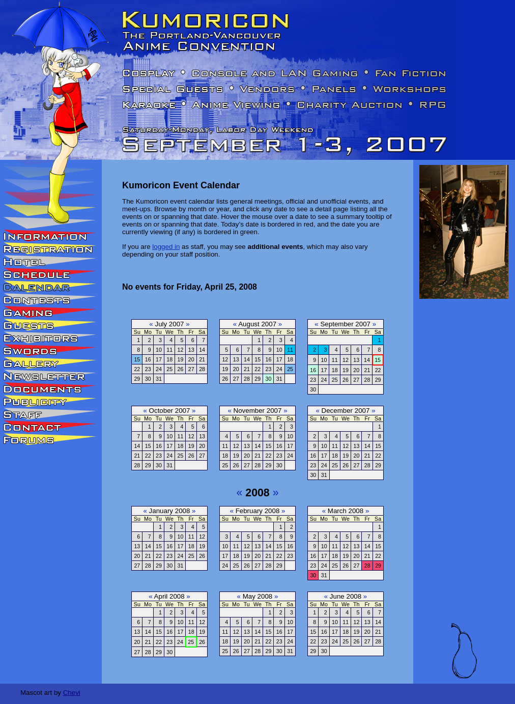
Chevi (71, 692)
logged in (166, 246)
